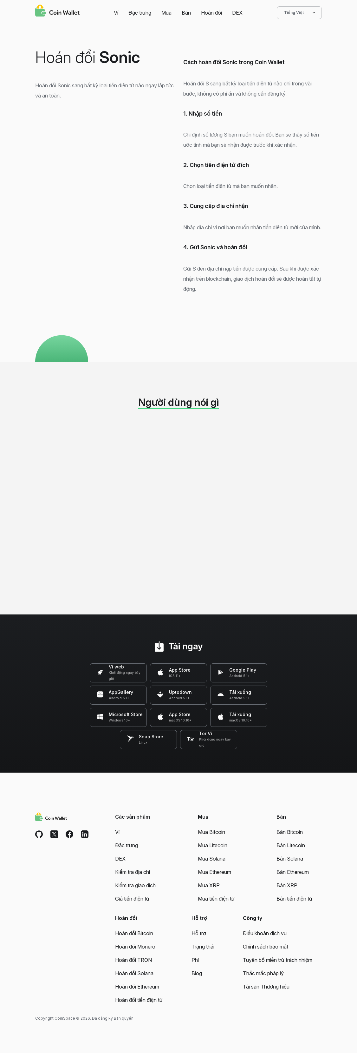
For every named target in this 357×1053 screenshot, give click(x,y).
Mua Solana (211, 858)
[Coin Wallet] (57, 11)
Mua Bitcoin (211, 832)
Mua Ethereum (214, 872)
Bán (186, 13)
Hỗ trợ (198, 933)
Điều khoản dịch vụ (265, 933)
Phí (195, 960)
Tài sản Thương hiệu (266, 986)
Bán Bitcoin (289, 832)
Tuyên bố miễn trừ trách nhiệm (277, 960)
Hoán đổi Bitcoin (134, 933)
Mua (166, 13)
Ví (116, 13)
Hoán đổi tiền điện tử (139, 1000)
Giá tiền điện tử (132, 898)
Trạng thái (202, 946)
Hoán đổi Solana (134, 973)
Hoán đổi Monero (135, 946)
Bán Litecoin (290, 845)
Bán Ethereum (292, 872)
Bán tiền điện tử (294, 898)
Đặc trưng (139, 13)
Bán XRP (286, 885)
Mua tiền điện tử (216, 898)
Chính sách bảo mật (265, 946)
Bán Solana (289, 858)
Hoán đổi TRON (133, 960)
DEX (237, 13)
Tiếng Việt (299, 13)
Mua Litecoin (212, 845)
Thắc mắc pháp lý (263, 973)
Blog (196, 973)
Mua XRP (209, 885)
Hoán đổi (211, 13)
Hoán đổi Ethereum (137, 986)
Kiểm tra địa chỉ (132, 872)
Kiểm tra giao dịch (135, 885)
